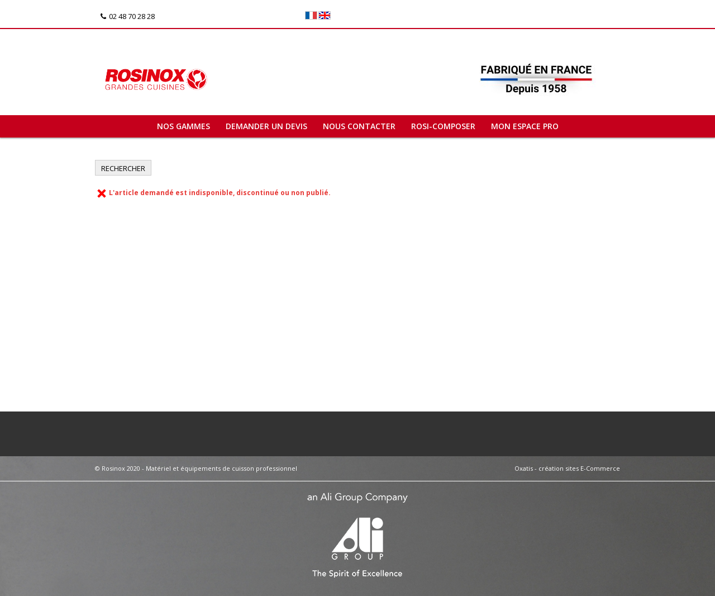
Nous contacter (359, 126)
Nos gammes (183, 126)
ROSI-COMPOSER (443, 126)
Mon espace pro (525, 126)
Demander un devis (266, 126)
